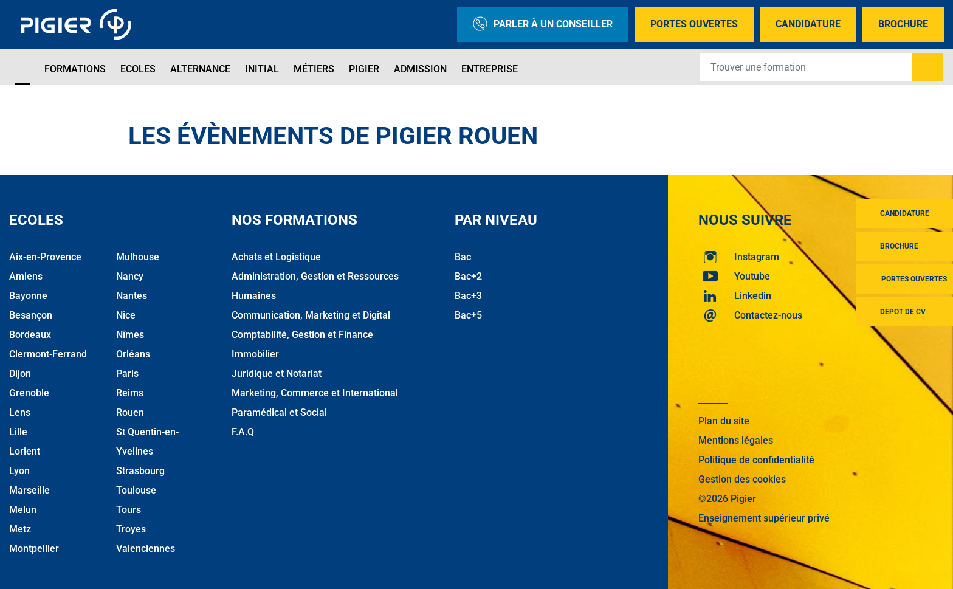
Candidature (808, 24)
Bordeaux (30, 334)
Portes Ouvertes (694, 24)
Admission (420, 69)
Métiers (314, 69)
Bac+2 (468, 276)
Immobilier (255, 354)
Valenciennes (145, 548)
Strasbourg (140, 471)
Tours (128, 509)
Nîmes (130, 334)
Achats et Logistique (276, 257)
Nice (126, 315)
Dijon (20, 373)
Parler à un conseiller (543, 24)
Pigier (364, 69)
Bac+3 (468, 295)
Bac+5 (468, 315)
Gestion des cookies (742, 479)
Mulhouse (137, 257)
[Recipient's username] (806, 67)
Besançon (30, 315)
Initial (262, 69)
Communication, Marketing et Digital (311, 315)
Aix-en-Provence (45, 257)
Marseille (29, 490)
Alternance (200, 69)
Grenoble (29, 393)
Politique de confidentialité (756, 460)
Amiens (26, 276)
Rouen (130, 412)
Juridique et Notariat (277, 373)
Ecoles (138, 69)
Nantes (131, 295)
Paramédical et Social (279, 412)
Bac (463, 257)
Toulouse (136, 490)
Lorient (24, 451)
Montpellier (34, 548)
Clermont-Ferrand (48, 354)
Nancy (129, 276)
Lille (18, 432)
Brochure (903, 24)
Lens (19, 412)
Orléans (133, 354)
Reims (129, 393)
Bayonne (28, 295)
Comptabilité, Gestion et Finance (302, 334)
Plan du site (723, 421)
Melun (22, 509)
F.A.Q (243, 432)
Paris (127, 373)
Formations (75, 69)
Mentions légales (735, 440)
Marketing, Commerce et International (315, 393)
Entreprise (489, 69)
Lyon (19, 471)
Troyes (131, 529)
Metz (20, 529)
